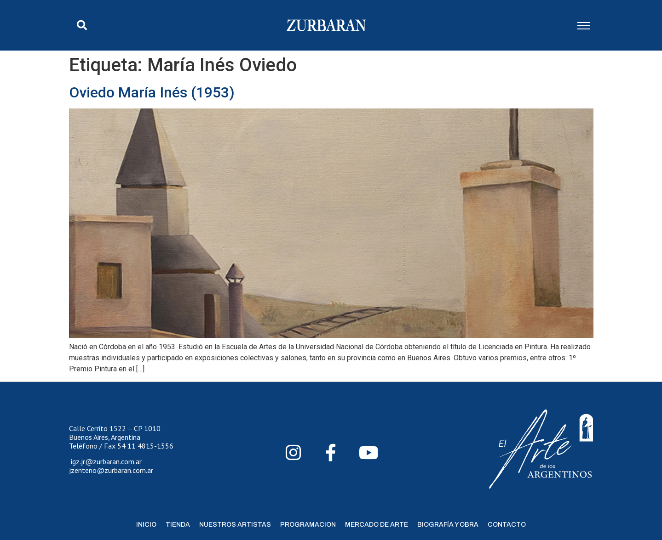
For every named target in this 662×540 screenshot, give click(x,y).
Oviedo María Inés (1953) (152, 92)
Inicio (146, 524)
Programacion (308, 524)
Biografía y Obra (447, 524)
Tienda (178, 524)
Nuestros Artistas (235, 524)
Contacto (507, 524)
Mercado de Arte (376, 524)
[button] (82, 25)
